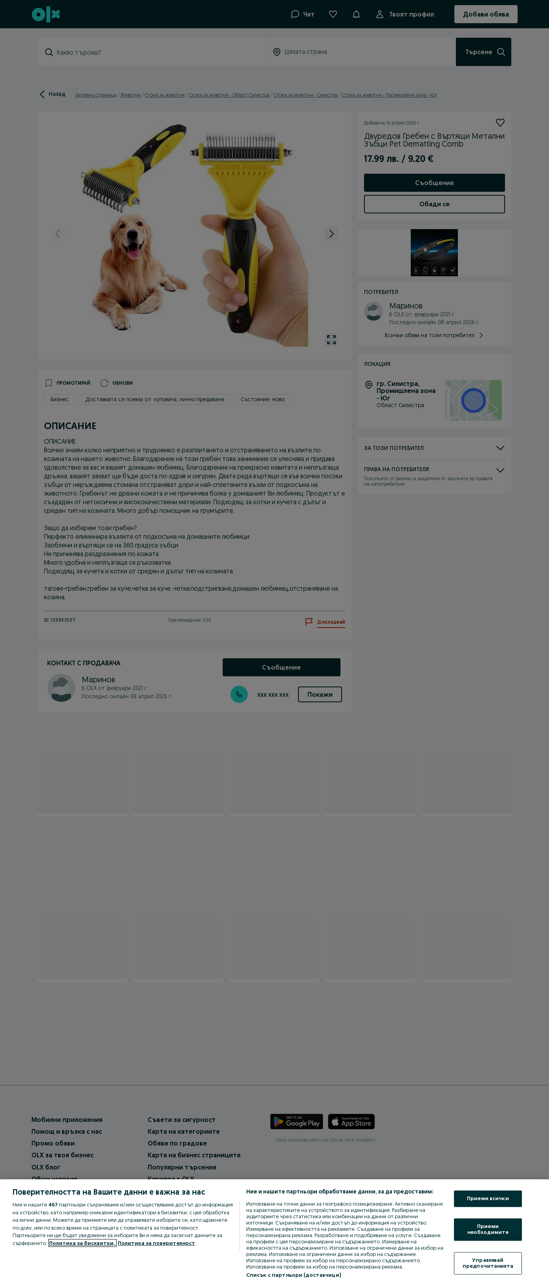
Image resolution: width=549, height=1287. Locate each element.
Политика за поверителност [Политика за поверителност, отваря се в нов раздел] (156, 1243)
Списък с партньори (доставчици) (293, 1275)
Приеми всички (488, 1198)
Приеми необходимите (488, 1229)
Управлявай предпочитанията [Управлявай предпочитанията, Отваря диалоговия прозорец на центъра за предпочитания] (488, 1263)
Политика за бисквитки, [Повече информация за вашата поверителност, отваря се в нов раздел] (82, 1243)
